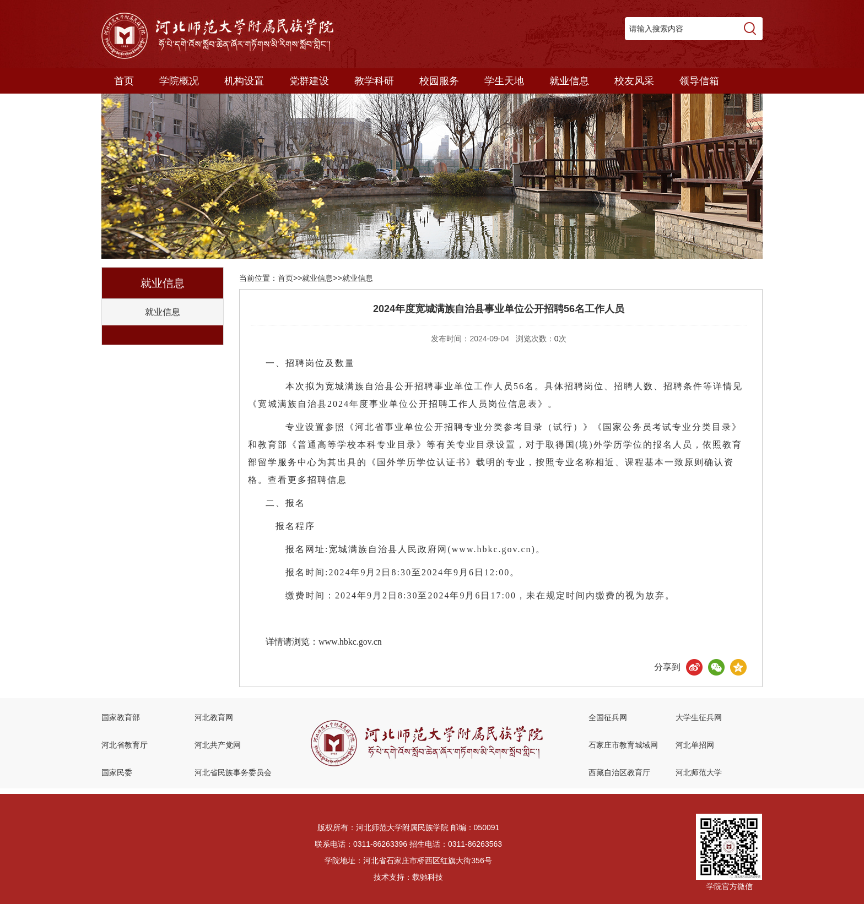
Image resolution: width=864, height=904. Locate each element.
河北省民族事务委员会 (233, 772)
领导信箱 (699, 80)
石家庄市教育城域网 (623, 744)
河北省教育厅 (124, 744)
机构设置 (244, 80)
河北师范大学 (699, 772)
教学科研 (374, 80)
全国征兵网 (607, 717)
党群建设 (309, 80)
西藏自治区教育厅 (619, 772)
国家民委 (116, 772)
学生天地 (504, 80)
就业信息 (569, 80)
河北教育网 (214, 717)
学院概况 (179, 80)
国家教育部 (120, 717)
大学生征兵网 (699, 717)
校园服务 (439, 80)
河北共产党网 (218, 744)
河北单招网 (695, 744)
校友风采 (634, 80)
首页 (124, 80)
